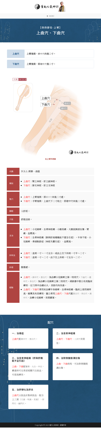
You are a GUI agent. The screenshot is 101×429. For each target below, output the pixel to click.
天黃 (23, 400)
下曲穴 (85, 278)
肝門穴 (15, 405)
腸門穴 (24, 405)
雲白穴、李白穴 (81, 295)
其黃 (37, 400)
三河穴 (77, 340)
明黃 (30, 400)
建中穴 (43, 65)
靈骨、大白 (31, 367)
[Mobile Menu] (50, 16)
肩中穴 (41, 55)
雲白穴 (44, 278)
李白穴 (35, 282)
